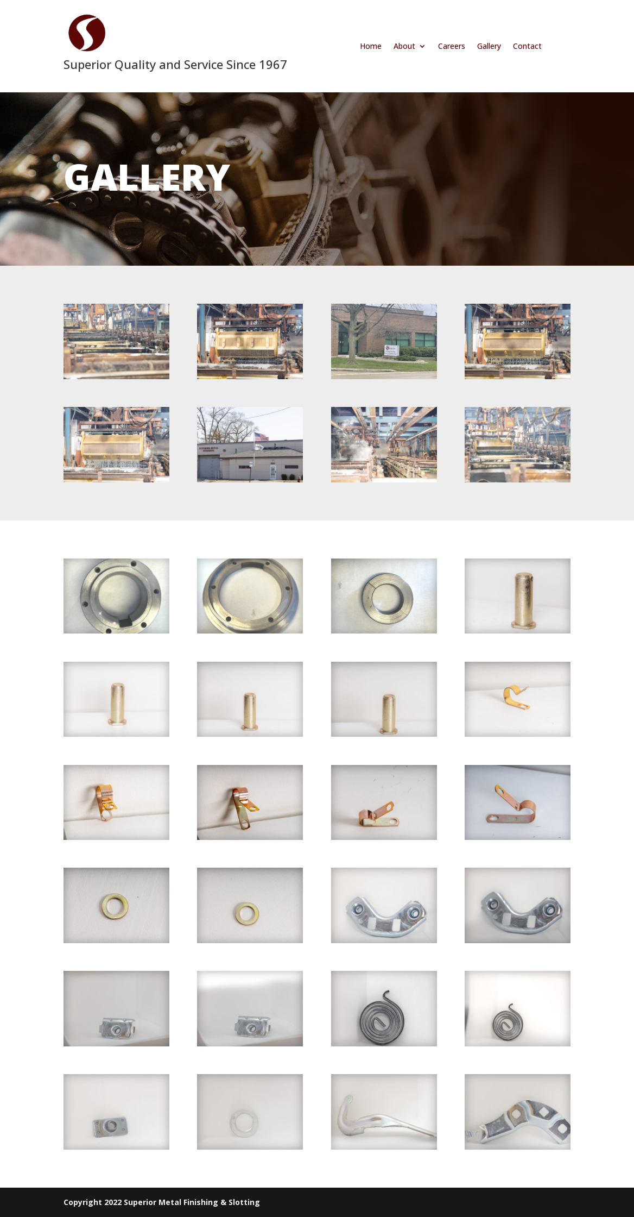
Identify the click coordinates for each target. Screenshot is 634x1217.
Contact (527, 46)
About (404, 46)
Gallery (489, 46)
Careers (451, 46)
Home (371, 46)
